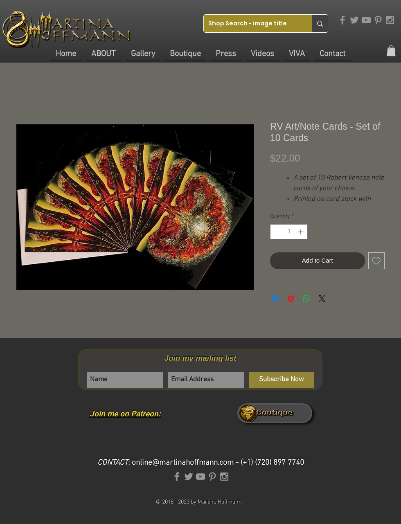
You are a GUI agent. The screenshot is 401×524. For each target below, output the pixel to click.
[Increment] (301, 232)
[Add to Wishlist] (376, 260)
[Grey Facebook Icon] (342, 20)
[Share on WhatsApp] (306, 299)
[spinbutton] (289, 232)
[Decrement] (276, 232)
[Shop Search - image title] (251, 23)
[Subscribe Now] (281, 380)
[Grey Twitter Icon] (354, 20)
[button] (103, 54)
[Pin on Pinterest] (291, 299)
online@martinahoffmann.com (183, 463)
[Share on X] (322, 299)
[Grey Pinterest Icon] (378, 20)
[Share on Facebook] (275, 299)
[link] (391, 50)
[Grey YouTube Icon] (366, 20)
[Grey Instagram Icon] (390, 20)
